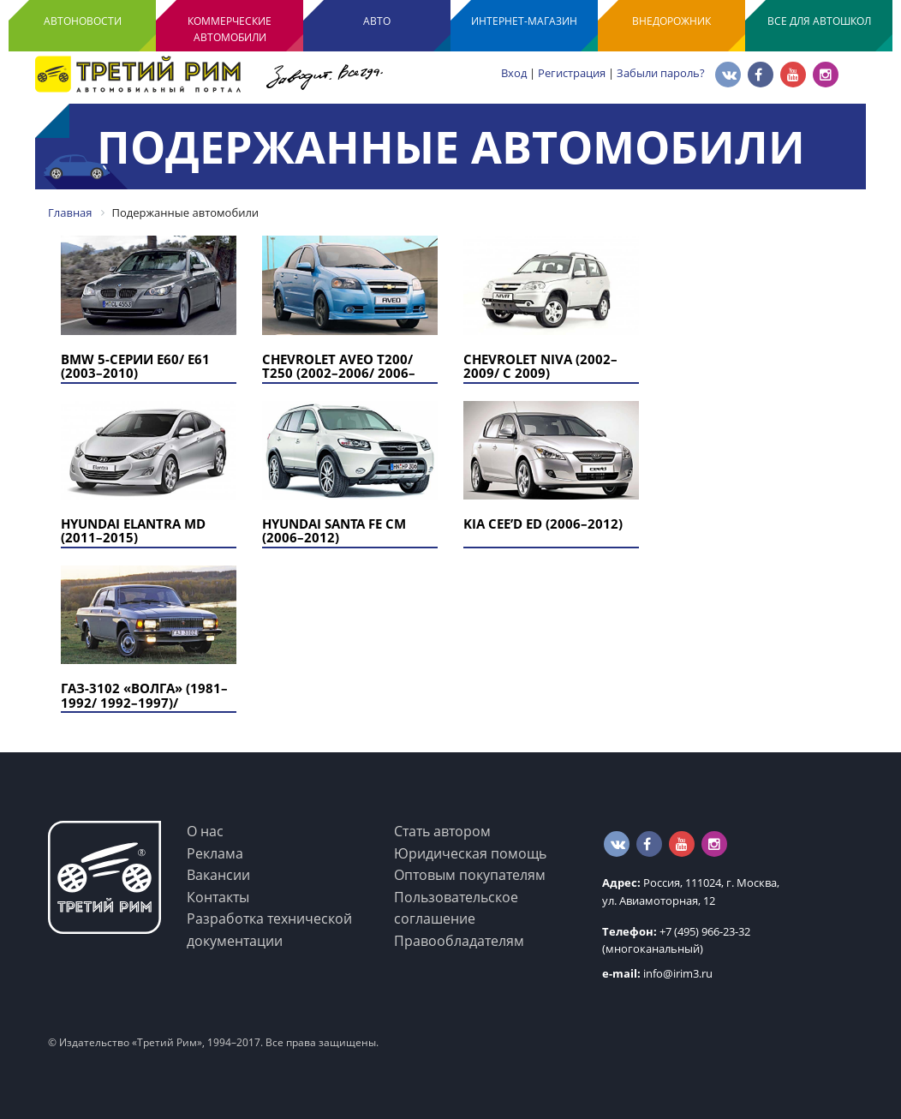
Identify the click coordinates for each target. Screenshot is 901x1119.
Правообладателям (459, 940)
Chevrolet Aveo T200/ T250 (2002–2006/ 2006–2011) (338, 373)
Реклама (215, 853)
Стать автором (442, 831)
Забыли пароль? (661, 73)
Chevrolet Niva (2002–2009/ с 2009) (540, 366)
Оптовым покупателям (470, 874)
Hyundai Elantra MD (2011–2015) (133, 531)
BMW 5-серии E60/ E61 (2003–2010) (135, 366)
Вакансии (218, 874)
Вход (514, 73)
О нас (205, 831)
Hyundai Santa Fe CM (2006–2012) (334, 531)
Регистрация (572, 73)
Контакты (218, 897)
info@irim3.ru (657, 973)
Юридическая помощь (470, 853)
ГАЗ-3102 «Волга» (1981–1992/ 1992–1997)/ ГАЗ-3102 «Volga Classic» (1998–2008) (148, 709)
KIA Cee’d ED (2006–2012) (543, 523)
